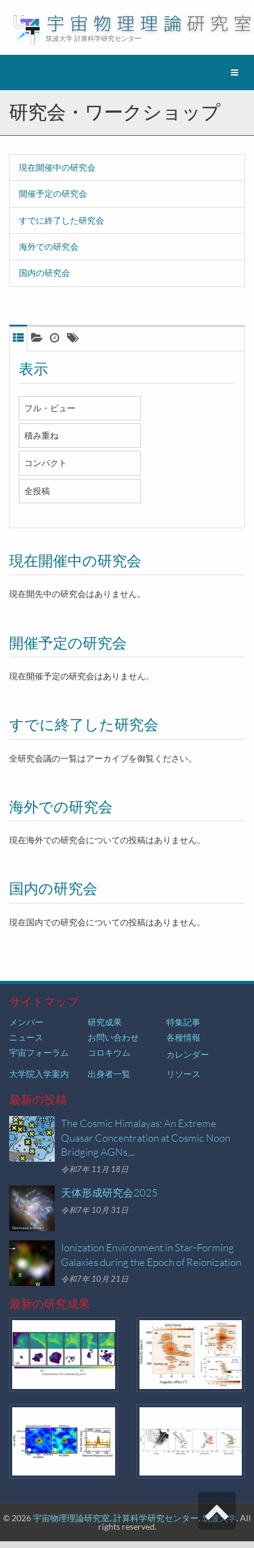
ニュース (26, 1037)
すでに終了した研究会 (61, 220)
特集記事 (183, 1022)
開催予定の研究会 (53, 193)
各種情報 (183, 1037)
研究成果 (105, 1022)
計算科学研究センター (156, 1518)
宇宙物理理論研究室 (71, 1518)
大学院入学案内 (39, 1074)
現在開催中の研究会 (57, 167)
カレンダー (187, 1054)
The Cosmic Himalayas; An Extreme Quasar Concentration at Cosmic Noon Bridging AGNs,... (145, 1137)
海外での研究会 (49, 246)
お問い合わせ (113, 1037)
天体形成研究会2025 (109, 1192)
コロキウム (109, 1052)
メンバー (26, 1022)
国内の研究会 (44, 272)
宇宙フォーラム (39, 1052)
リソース (183, 1074)
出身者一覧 (109, 1074)
